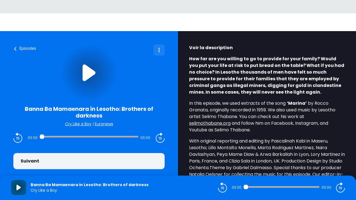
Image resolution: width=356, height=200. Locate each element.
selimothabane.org (210, 123)
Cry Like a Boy (78, 124)
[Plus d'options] (159, 50)
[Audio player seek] (89, 136)
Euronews (104, 124)
